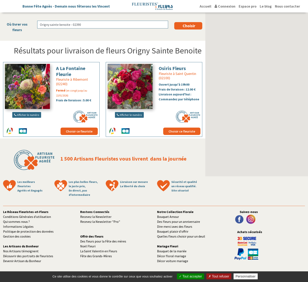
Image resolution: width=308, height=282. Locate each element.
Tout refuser (218, 276)
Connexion (225, 6)
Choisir (189, 25)
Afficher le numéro (26, 115)
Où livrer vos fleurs (17, 27)
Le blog (266, 6)
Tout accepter (190, 276)
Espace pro (247, 6)
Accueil (205, 6)
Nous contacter (287, 6)
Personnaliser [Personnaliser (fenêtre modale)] (246, 276)
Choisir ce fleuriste (79, 131)
